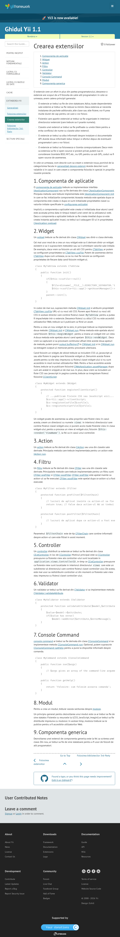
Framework (48, 842)
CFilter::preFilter (42, 474)
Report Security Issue (14, 893)
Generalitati (12, 107)
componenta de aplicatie (49, 187)
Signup (8, 813)
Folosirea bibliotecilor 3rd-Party (15, 128)
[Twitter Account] (88, 871)
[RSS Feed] (98, 871)
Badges (46, 898)
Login (19, 813)
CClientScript (49, 376)
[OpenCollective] (60, 927)
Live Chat (47, 884)
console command (43, 641)
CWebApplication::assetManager (90, 366)
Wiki (83, 851)
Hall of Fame (49, 893)
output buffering (68, 344)
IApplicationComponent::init (99, 193)
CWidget (81, 237)
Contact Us (10, 856)
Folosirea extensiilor (16, 113)
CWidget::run (72, 330)
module (97, 708)
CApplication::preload (45, 223)
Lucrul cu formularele (13, 72)
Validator (47, 73)
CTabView (98, 249)
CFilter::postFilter (62, 474)
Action (45, 62)
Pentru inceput (14, 53)
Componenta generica (53, 83)
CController (65, 554)
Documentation (50, 847)
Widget (46, 59)
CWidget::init (83, 307)
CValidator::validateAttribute (48, 593)
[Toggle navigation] (112, 6)
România (32, 36)
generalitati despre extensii (71, 166)
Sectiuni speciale (15, 138)
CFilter (78, 468)
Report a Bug (11, 888)
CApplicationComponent (101, 190)
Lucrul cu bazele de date (15, 83)
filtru (39, 468)
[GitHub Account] (83, 871)
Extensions (48, 851)
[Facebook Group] (93, 871)
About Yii (9, 842)
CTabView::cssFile (74, 252)
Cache (9, 92)
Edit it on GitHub (60, 780)
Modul (45, 79)
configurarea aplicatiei (76, 204)
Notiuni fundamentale (14, 62)
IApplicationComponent (46, 190)
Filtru (45, 66)
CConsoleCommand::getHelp (49, 647)
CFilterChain (81, 533)
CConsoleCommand (98, 641)
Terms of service (88, 879)
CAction (80, 447)
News (7, 847)
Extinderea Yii (13, 100)
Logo (45, 856)
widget (40, 237)
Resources (86, 856)
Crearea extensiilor (16, 119)
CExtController (41, 554)
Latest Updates (12, 884)
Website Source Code (91, 888)
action (40, 447)
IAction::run (40, 454)
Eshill (91, 903)
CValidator (79, 589)
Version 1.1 (87, 36)
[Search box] (17, 44)
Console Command (52, 76)
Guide (84, 842)
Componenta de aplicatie (55, 55)
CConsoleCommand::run (70, 644)
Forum (46, 879)
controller (42, 551)
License (8, 851)
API (82, 847)
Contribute (10, 879)
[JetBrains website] (60, 933)
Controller (47, 69)
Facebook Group (50, 888)
